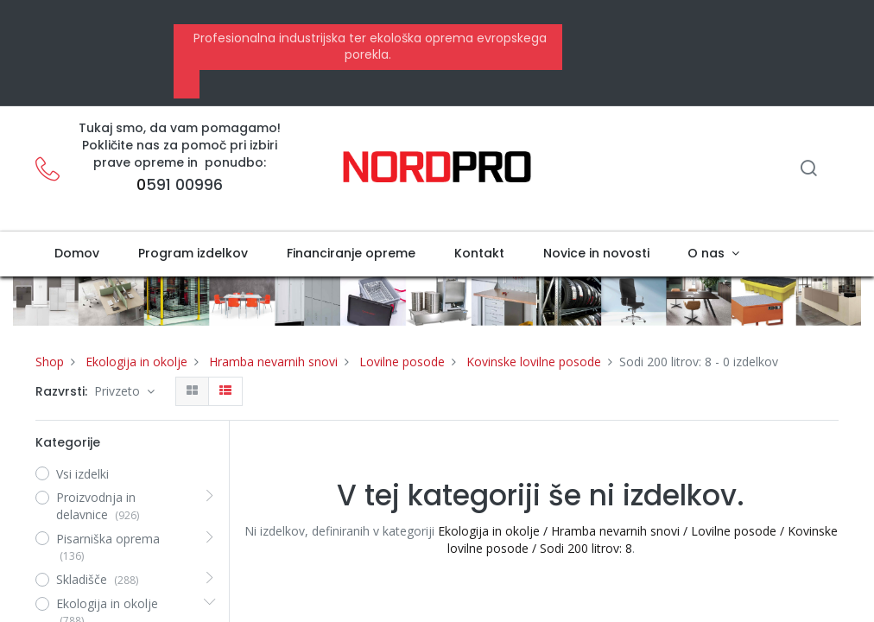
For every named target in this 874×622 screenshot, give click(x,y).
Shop (49, 361)
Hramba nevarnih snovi (273, 361)
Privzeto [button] (118, 391)
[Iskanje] (808, 170)
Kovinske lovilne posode (533, 361)
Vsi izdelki (82, 474)
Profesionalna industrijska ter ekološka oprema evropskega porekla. (368, 46)
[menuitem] (77, 254)
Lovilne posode (402, 361)
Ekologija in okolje (136, 361)
